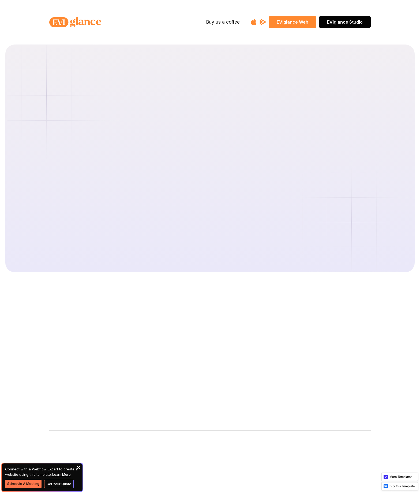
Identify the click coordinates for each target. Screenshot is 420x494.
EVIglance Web (292, 22)
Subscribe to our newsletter (79, 386)
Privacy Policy (175, 372)
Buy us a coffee (223, 22)
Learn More (61, 475)
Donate (167, 334)
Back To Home (210, 225)
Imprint (167, 359)
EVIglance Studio (345, 22)
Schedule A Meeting (23, 484)
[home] (92, 22)
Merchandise (173, 347)
